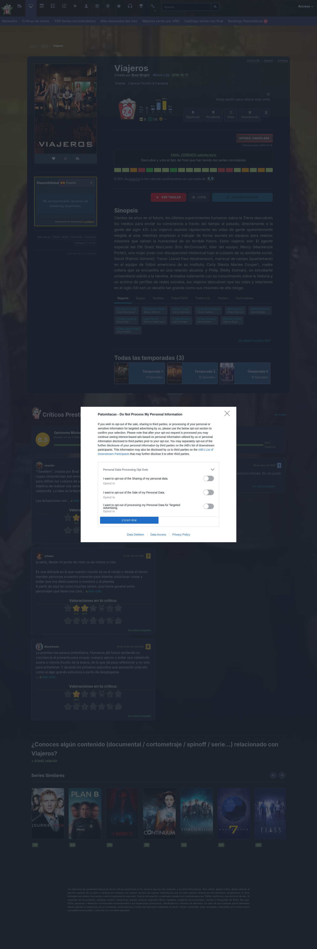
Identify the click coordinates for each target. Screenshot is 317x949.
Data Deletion (135, 534)
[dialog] (158, 474)
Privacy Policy (181, 534)
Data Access (158, 534)
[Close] (228, 414)
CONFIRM (129, 520)
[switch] (208, 478)
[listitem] (158, 469)
